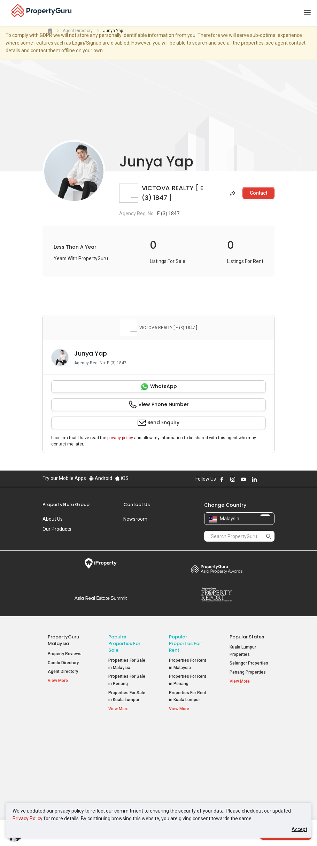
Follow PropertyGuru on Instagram (233, 479)
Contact (258, 193)
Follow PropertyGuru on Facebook (222, 479)
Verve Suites (242, 764)
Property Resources (59, 734)
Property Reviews (65, 653)
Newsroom (135, 519)
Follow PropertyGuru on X (263, 479)
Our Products (56, 529)
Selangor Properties (249, 663)
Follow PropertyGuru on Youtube (243, 479)
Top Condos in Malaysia (246, 734)
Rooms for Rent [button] (188, 773)
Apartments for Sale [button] (128, 752)
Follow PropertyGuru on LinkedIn (254, 479)
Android (100, 478)
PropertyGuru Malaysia (63, 640)
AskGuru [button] (59, 757)
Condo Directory (63, 662)
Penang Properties (248, 672)
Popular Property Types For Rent (188, 734)
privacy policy (120, 437)
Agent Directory (63, 671)
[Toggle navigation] (307, 13)
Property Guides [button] (67, 766)
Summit (100, 598)
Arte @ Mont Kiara (247, 773)
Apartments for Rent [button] (184, 752)
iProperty (100, 563)
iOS (122, 478)
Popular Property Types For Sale (128, 734)
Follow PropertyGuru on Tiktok (272, 479)
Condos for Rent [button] (188, 764)
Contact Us (136, 504)
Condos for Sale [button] (127, 764)
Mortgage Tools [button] (66, 748)
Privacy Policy (27, 818)
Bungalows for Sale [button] (127, 777)
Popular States (247, 637)
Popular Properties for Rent (185, 643)
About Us (52, 519)
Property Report (216, 594)
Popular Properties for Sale (124, 643)
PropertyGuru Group (66, 504)
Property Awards (216, 568)
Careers (51, 539)
